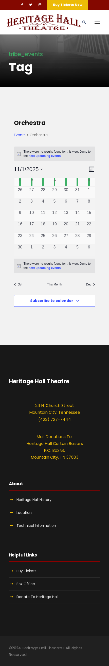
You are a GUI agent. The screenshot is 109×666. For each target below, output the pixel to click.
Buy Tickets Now (67, 4)
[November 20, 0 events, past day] (66, 226)
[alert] (54, 154)
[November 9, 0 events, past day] (20, 215)
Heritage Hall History (33, 499)
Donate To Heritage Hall (37, 596)
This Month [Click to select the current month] (54, 284)
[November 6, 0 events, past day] (66, 204)
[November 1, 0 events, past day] (89, 192)
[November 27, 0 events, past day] (66, 238)
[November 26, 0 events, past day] (54, 238)
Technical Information (36, 525)
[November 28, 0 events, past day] (77, 238)
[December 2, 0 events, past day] (43, 250)
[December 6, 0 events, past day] (89, 250)
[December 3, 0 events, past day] (54, 250)
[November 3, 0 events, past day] (31, 204)
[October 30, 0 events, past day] (66, 192)
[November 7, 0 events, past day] (77, 204)
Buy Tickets (26, 570)
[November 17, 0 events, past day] (31, 226)
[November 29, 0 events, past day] (89, 238)
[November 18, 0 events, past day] (43, 226)
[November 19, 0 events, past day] (54, 226)
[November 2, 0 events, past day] (20, 204)
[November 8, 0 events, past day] (89, 204)
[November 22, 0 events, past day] (89, 226)
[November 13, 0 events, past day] (66, 215)
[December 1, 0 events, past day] (31, 250)
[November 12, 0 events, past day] (54, 215)
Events (20, 135)
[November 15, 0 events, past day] (89, 215)
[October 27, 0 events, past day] (31, 192)
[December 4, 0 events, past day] (66, 250)
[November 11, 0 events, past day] (43, 215)
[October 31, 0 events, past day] (77, 192)
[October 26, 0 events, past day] (20, 192)
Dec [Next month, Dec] (90, 284)
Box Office (25, 583)
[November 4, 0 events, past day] (43, 204)
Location (24, 512)
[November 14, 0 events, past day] (77, 215)
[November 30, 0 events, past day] (20, 250)
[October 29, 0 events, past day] (54, 192)
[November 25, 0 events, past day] (43, 238)
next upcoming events (45, 156)
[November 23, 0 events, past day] (20, 238)
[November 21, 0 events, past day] (77, 226)
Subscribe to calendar (51, 300)
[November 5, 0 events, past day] (54, 204)
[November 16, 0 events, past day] (20, 226)
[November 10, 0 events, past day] (31, 215)
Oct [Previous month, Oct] (18, 284)
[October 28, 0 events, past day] (43, 192)
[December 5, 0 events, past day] (77, 250)
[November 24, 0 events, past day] (31, 238)
